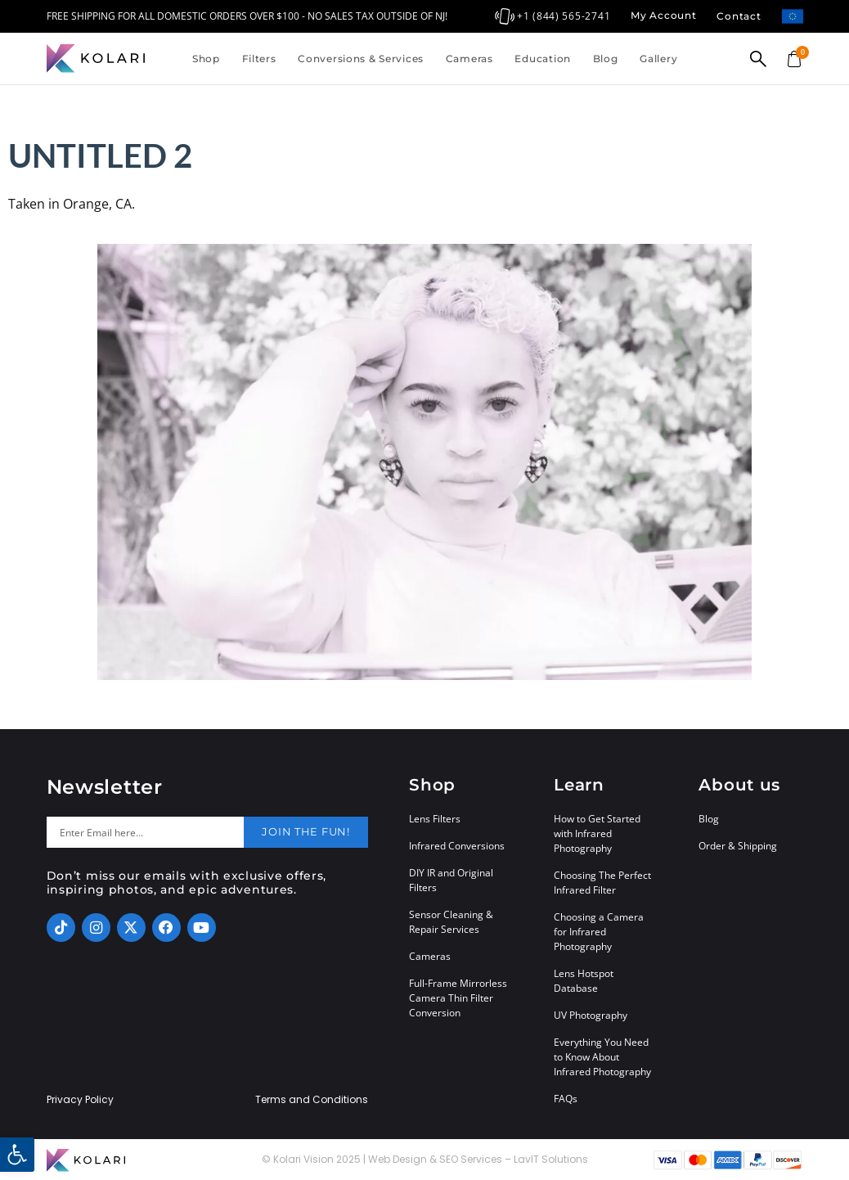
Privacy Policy (80, 1099)
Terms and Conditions (311, 1099)
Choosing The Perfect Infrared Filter (602, 882)
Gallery (658, 58)
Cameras (469, 58)
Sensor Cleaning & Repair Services (451, 922)
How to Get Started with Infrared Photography (597, 833)
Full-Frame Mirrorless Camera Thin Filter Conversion (458, 998)
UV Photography (590, 1015)
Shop (206, 58)
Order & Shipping (738, 846)
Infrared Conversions (457, 846)
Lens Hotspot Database (583, 980)
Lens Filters (434, 819)
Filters (259, 58)
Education (542, 58)
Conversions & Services (361, 58)
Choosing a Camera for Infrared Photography (599, 931)
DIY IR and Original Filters (451, 880)
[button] (17, 1154)
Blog (605, 58)
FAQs (565, 1099)
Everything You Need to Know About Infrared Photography (602, 1057)
